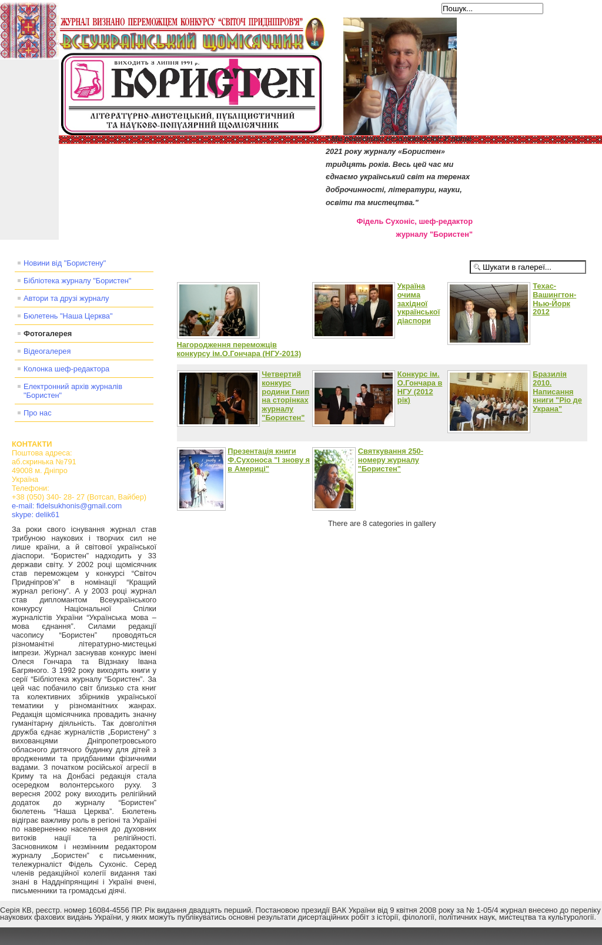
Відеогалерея (47, 351)
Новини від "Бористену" (65, 263)
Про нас (38, 412)
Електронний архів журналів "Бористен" (73, 391)
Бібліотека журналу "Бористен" (77, 280)
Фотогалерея (48, 333)
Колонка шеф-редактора (66, 368)
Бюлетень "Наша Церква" (68, 315)
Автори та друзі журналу (66, 298)
